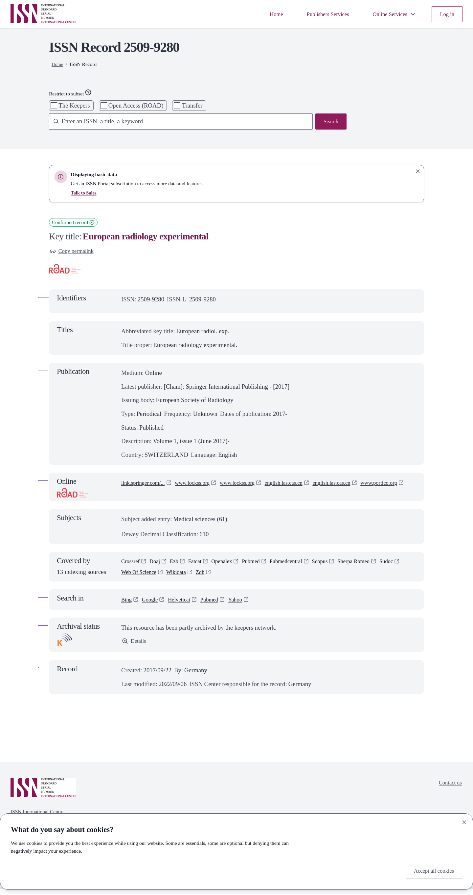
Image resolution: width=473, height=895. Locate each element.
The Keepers (74, 105)
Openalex (230, 564)
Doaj (158, 564)
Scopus (337, 564)
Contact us (449, 789)
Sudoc (129, 577)
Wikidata (207, 577)
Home (263, 14)
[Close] (464, 821)
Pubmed (262, 564)
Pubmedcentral (300, 564)
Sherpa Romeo (374, 564)
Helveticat (184, 605)
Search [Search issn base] (330, 122)
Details (135, 647)
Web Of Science (166, 577)
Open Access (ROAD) (136, 105)
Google (152, 605)
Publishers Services (318, 14)
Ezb (178, 564)
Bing (127, 605)
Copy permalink (74, 251)
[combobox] (177, 122)
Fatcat (200, 564)
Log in (446, 14)
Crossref (131, 564)
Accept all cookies (431, 869)
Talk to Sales (85, 192)
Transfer (192, 105)
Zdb (233, 577)
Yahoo (245, 605)
